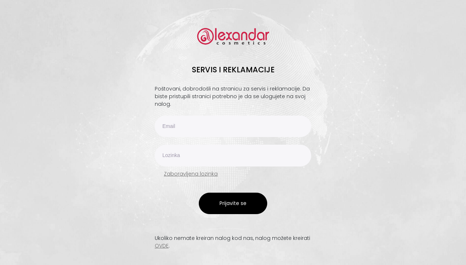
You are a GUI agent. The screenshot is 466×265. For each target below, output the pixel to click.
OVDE (162, 245)
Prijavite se (233, 203)
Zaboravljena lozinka (191, 173)
